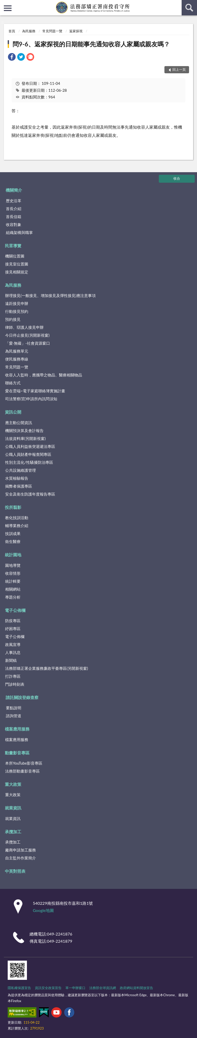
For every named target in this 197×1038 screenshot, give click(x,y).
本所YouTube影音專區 (23, 763)
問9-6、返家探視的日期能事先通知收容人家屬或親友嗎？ (91, 44)
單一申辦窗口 (75, 988)
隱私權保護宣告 (19, 988)
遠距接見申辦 (16, 303)
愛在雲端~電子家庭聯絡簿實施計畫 (35, 390)
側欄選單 (8, 8)
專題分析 (13, 597)
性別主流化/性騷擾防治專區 (29, 462)
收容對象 (13, 224)
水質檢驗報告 (16, 478)
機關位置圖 (14, 256)
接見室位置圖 (16, 264)
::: (4, 4)
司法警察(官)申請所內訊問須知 (31, 398)
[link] (12, 57)
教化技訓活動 (16, 517)
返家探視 (76, 31)
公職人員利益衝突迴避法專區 (30, 446)
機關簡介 (14, 190)
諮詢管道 (13, 715)
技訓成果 (13, 533)
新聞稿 (11, 660)
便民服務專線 (16, 359)
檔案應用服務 (17, 728)
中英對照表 (15, 871)
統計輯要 (13, 581)
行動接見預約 (16, 311)
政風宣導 (13, 644)
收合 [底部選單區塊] (176, 178)
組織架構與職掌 (19, 232)
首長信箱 (13, 216)
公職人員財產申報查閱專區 (28, 454)
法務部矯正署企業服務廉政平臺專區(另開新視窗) (46, 668)
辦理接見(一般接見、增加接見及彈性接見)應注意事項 (50, 295)
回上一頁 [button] (179, 69)
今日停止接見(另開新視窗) (27, 335)
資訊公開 (13, 411)
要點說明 (13, 707)
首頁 (11, 31)
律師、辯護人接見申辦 (24, 327)
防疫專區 (13, 620)
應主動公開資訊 (18, 422)
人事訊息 (13, 652)
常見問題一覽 (52, 31)
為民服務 (28, 31)
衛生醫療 (13, 541)
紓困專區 (13, 628)
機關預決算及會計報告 (24, 430)
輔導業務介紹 (16, 525)
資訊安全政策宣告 (48, 988)
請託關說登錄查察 (22, 697)
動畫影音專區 (17, 752)
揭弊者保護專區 (18, 486)
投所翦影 (13, 507)
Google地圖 (43, 910)
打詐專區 (13, 676)
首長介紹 (13, 208)
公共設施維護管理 (20, 470)
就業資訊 (13, 807)
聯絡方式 (13, 383)
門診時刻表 (14, 684)
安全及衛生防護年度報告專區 (30, 494)
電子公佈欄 (15, 610)
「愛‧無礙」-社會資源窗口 (27, 343)
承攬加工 (13, 831)
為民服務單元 (16, 351)
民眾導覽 (13, 245)
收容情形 (13, 573)
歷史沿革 (13, 200)
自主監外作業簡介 (20, 858)
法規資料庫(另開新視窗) (25, 438)
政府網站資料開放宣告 (136, 988)
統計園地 (13, 554)
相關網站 (13, 589)
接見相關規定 (16, 272)
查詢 (189, 7)
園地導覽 (13, 565)
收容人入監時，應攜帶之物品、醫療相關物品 (43, 375)
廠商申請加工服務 (20, 850)
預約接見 (13, 319)
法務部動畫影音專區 (22, 771)
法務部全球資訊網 (102, 988)
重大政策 (13, 784)
